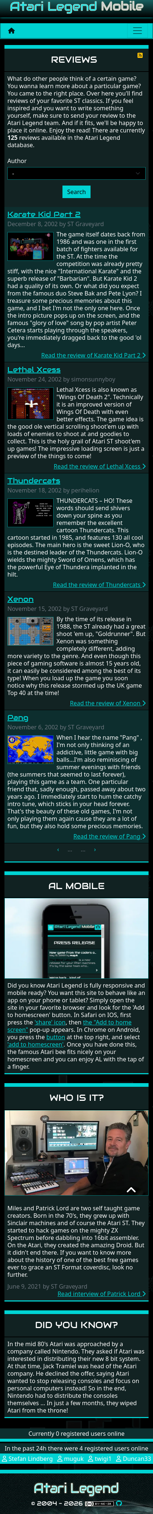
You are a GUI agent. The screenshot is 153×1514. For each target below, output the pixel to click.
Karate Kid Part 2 (44, 214)
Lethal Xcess (34, 369)
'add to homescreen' (35, 1044)
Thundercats (33, 480)
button (55, 1037)
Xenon (20, 599)
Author (17, 161)
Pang (17, 717)
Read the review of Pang (110, 836)
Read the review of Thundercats (99, 584)
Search (76, 192)
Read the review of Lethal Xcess (100, 466)
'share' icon (50, 1022)
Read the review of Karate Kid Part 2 (93, 355)
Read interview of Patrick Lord (102, 1293)
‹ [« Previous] (58, 849)
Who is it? (77, 1097)
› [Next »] (95, 849)
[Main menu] (137, 30)
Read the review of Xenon (108, 703)
